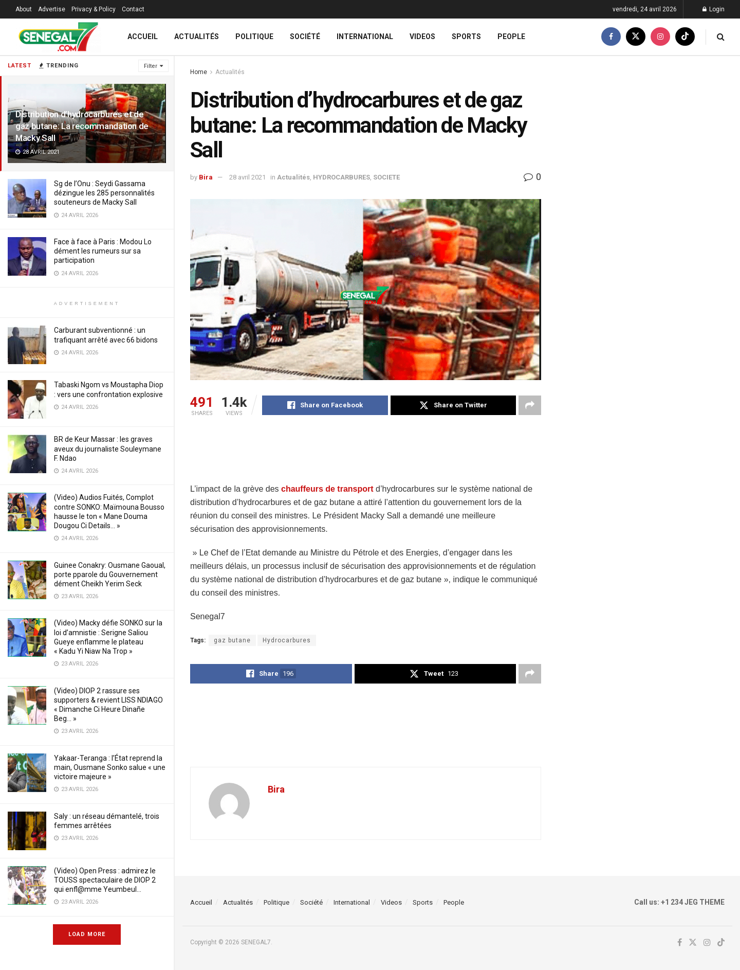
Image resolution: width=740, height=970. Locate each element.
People (511, 36)
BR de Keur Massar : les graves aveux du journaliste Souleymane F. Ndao (107, 448)
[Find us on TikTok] (685, 37)
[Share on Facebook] (325, 405)
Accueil (142, 36)
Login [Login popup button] (713, 9)
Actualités (196, 36)
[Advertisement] (377, 456)
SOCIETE (386, 177)
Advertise (51, 9)
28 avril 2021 (247, 177)
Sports (466, 36)
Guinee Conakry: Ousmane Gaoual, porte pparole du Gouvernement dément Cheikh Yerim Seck (109, 574)
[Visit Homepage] (58, 36)
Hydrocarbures (287, 640)
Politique (254, 36)
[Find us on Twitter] (635, 37)
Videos (422, 36)
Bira (206, 177)
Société (305, 36)
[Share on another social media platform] (530, 405)
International (365, 36)
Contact (133, 9)
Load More (86, 934)
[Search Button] (721, 37)
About (23, 9)
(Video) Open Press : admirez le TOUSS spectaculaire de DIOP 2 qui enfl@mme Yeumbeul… (105, 880)
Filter (150, 66)
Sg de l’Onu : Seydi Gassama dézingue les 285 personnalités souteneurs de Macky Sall (104, 192)
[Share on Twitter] (453, 405)
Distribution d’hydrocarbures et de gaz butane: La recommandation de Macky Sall (82, 126)
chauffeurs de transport (327, 488)
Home (198, 72)
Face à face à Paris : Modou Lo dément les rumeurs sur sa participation (103, 251)
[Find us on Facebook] (611, 37)
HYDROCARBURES (341, 177)
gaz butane (232, 640)
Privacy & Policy (93, 9)
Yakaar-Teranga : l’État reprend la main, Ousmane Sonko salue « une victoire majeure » (109, 767)
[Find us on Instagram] (660, 37)
